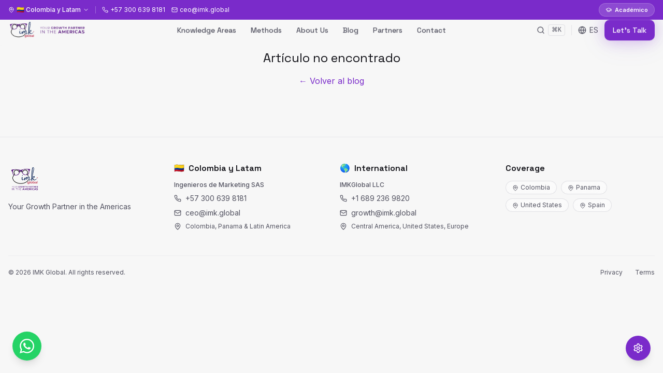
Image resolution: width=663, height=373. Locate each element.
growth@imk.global (378, 212)
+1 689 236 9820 (375, 198)
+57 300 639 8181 (210, 198)
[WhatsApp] (26, 346)
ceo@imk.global (207, 212)
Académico (627, 9)
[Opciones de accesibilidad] (638, 348)
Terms (645, 272)
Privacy (611, 272)
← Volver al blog (331, 81)
